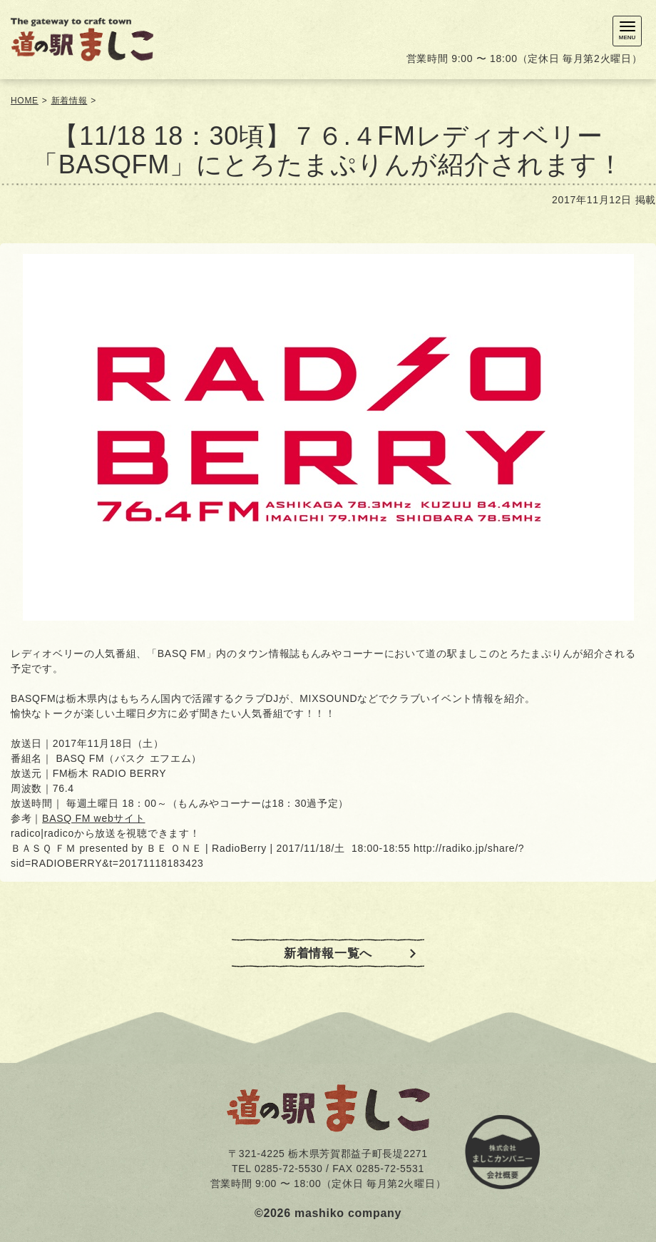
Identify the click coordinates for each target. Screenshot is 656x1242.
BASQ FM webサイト (93, 818)
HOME (25, 101)
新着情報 (69, 101)
